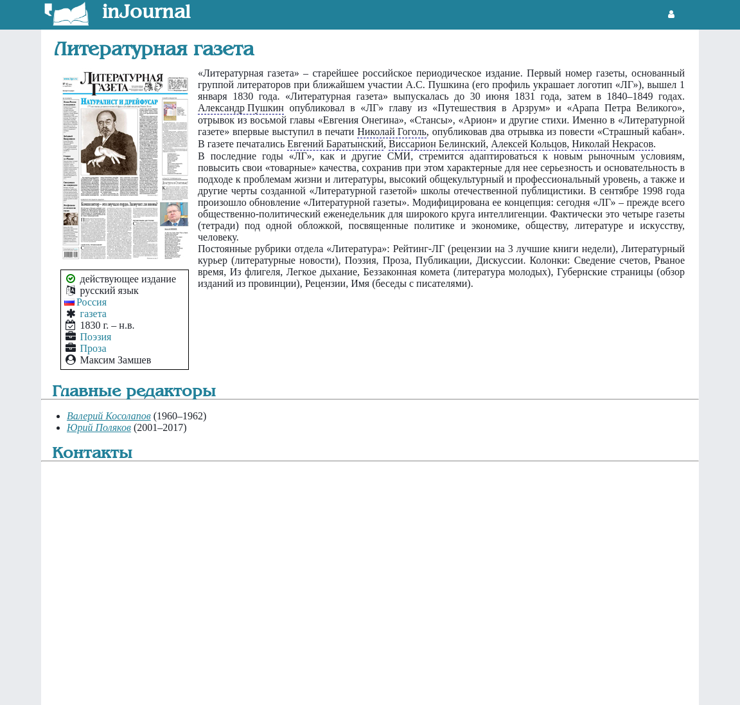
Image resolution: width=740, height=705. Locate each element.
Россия (91, 302)
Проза (93, 348)
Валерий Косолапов (109, 415)
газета (93, 313)
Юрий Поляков (99, 427)
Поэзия (96, 336)
